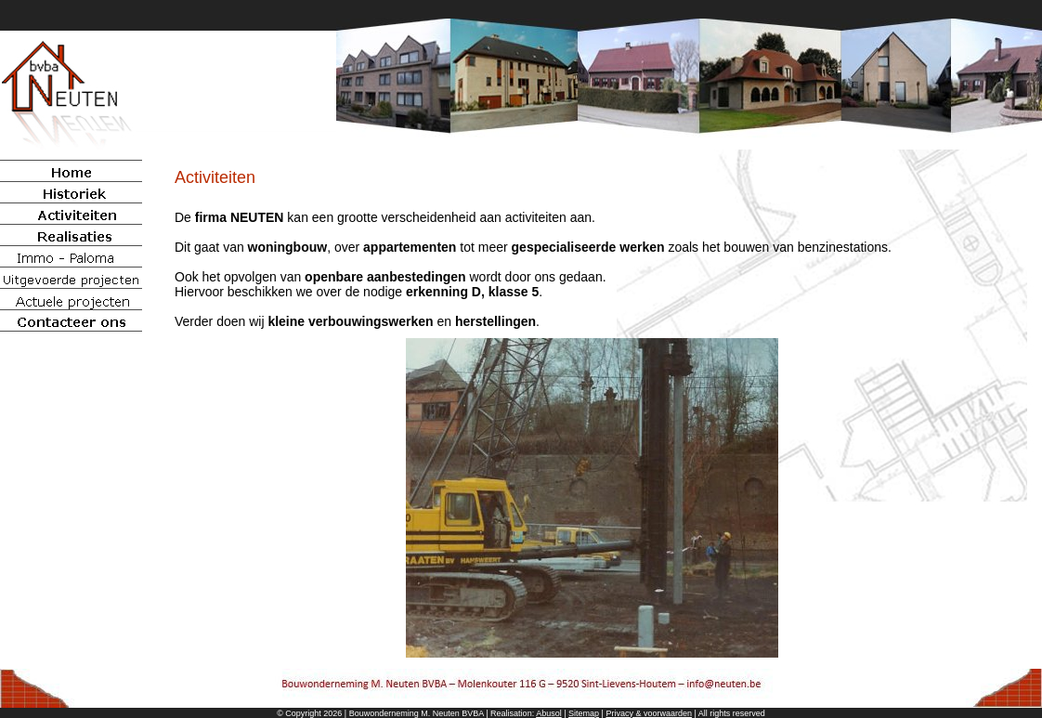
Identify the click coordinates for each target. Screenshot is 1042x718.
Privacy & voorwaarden (649, 713)
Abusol (549, 713)
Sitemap (583, 713)
